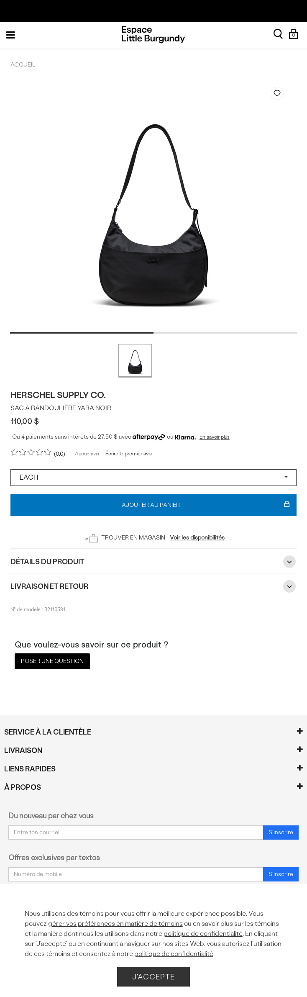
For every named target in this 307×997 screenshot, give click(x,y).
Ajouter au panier (206, 505)
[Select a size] (153, 477)
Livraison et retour (153, 586)
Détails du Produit (153, 562)
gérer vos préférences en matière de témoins (115, 924)
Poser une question (52, 661)
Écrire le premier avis (128, 454)
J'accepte (153, 976)
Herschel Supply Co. (58, 395)
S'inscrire (281, 832)
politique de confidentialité (203, 934)
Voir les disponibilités (197, 537)
